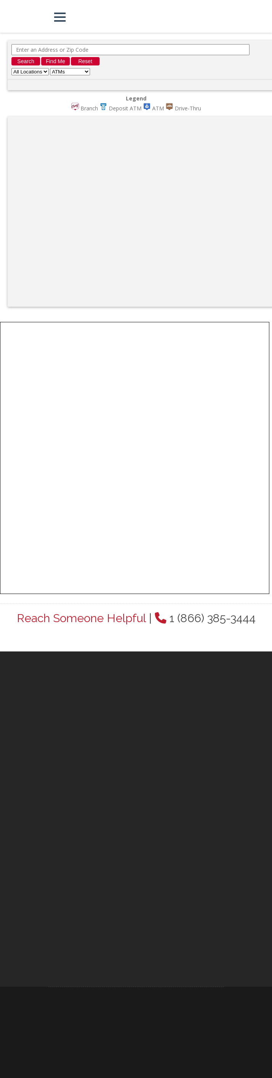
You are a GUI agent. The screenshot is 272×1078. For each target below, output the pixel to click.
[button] (60, 17)
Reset (85, 61)
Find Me (55, 61)
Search (25, 61)
